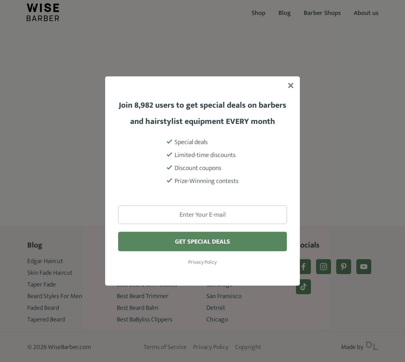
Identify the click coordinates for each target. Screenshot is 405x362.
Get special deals (202, 241)
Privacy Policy (202, 262)
